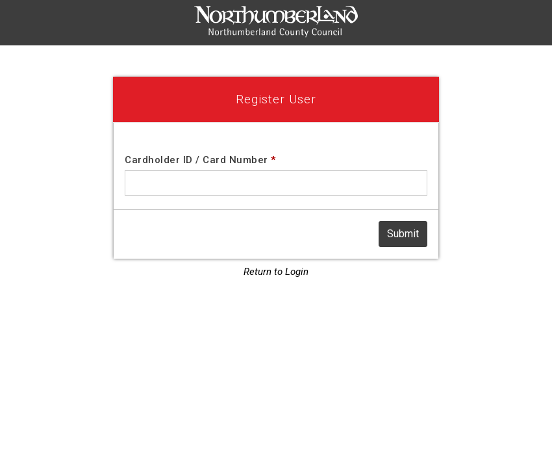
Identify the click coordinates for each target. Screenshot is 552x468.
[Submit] (403, 234)
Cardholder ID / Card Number (200, 160)
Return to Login (276, 272)
